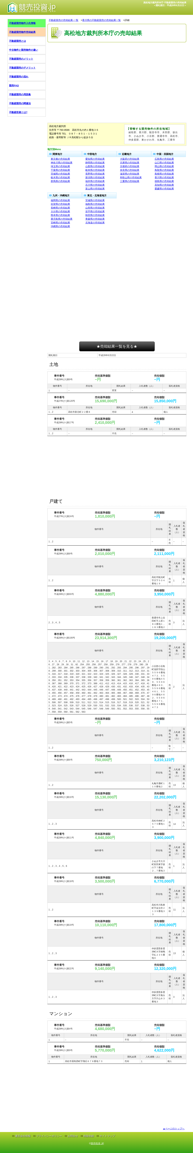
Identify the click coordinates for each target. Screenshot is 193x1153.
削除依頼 (89, 1135)
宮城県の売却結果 (95, 200)
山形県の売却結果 (95, 207)
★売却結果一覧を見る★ (116, 346)
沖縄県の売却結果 (60, 226)
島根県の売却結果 (164, 173)
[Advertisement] (116, 54)
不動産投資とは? (18, 112)
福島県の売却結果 (95, 204)
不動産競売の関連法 (20, 103)
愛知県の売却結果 (95, 158)
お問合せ (73, 1135)
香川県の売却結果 (164, 177)
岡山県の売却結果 (164, 166)
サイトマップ (107, 1135)
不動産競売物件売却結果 (22, 32)
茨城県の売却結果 (60, 173)
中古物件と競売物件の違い (23, 49)
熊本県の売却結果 (60, 215)
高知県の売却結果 (164, 184)
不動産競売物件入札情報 (22, 23)
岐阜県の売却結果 (95, 170)
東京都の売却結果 (60, 158)
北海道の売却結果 (95, 222)
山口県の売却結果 (164, 162)
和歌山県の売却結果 (131, 177)
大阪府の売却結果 (129, 158)
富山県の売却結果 (95, 188)
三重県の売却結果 (129, 181)
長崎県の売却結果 (60, 207)
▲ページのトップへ (173, 1128)
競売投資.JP (97, 1143)
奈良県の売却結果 (129, 170)
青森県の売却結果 (95, 218)
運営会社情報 (23, 1135)
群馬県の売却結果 (60, 181)
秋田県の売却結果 (95, 215)
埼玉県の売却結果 (60, 166)
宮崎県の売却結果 (60, 222)
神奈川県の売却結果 (61, 162)
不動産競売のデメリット (22, 67)
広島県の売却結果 (164, 158)
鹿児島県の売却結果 (61, 218)
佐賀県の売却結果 (60, 204)
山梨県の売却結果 (95, 166)
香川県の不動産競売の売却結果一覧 (101, 20)
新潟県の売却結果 (95, 177)
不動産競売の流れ (18, 76)
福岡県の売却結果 (60, 200)
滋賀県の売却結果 (129, 173)
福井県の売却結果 (95, 181)
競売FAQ (14, 85)
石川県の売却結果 (95, 184)
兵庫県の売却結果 (129, 162)
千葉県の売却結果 (60, 170)
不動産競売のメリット (21, 58)
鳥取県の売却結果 (164, 170)
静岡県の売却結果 (95, 162)
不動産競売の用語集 (20, 94)
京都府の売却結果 (129, 166)
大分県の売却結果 (60, 211)
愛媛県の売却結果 (164, 188)
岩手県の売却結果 (95, 211)
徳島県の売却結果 (164, 181)
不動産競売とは (17, 41)
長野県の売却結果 (95, 173)
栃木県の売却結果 (60, 177)
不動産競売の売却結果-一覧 (63, 20)
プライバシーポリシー (49, 1135)
